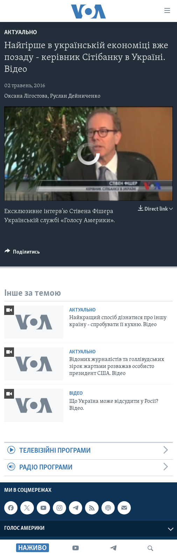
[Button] (22, 253)
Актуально (20, 32)
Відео (76, 393)
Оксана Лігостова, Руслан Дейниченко (52, 96)
